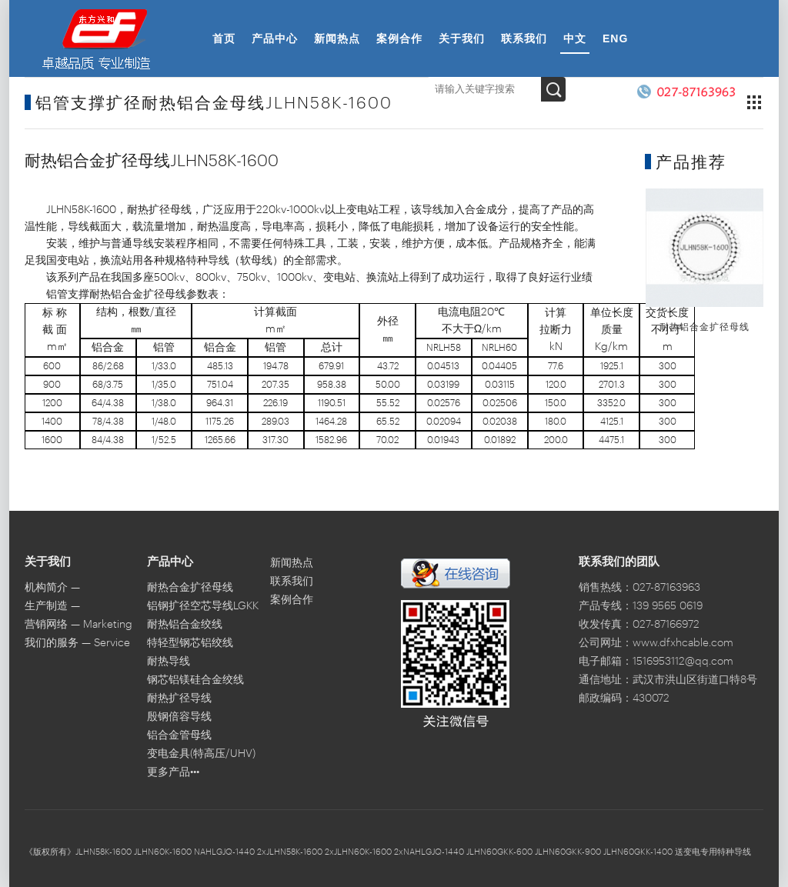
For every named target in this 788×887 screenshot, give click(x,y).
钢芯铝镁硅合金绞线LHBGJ (195, 682)
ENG (615, 38)
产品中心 (275, 38)
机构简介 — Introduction (55, 589)
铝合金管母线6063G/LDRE (179, 737)
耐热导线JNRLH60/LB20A (188, 663)
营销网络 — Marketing (78, 624)
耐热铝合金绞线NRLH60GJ (184, 626)
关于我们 (462, 38)
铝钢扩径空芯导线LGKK (203, 606)
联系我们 (524, 38)
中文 (574, 38)
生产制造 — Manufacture (56, 608)
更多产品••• (173, 772)
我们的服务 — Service (77, 643)
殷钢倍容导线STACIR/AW (179, 719)
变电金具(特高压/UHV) (201, 754)
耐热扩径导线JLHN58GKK (179, 700)
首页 (223, 38)
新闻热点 (337, 38)
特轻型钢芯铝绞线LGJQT (190, 645)
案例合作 (399, 38)
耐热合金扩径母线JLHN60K (190, 589)
